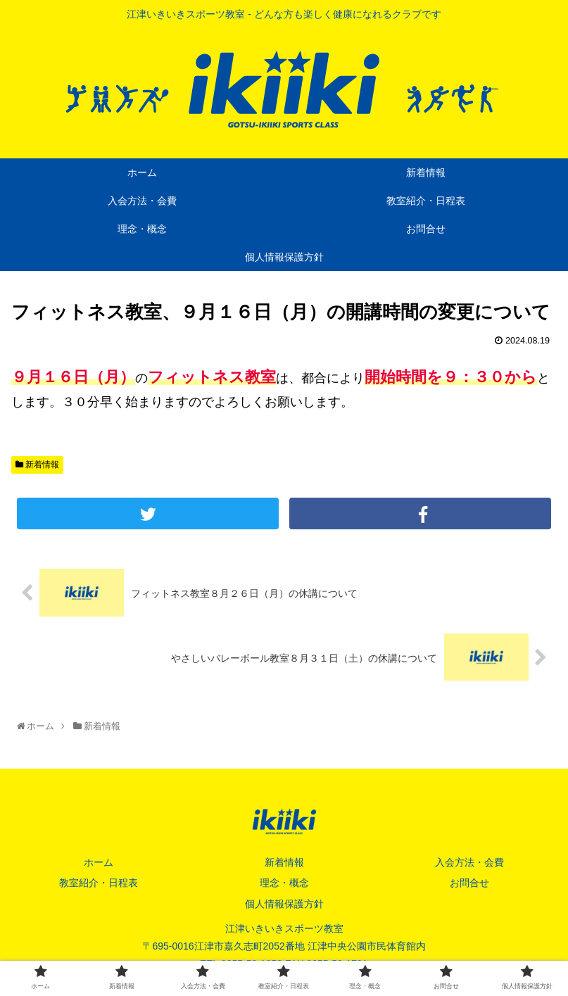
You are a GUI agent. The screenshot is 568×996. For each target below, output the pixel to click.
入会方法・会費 (469, 862)
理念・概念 (284, 882)
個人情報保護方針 (284, 903)
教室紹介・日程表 (98, 882)
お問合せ (469, 882)
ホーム (98, 862)
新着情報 (37, 464)
